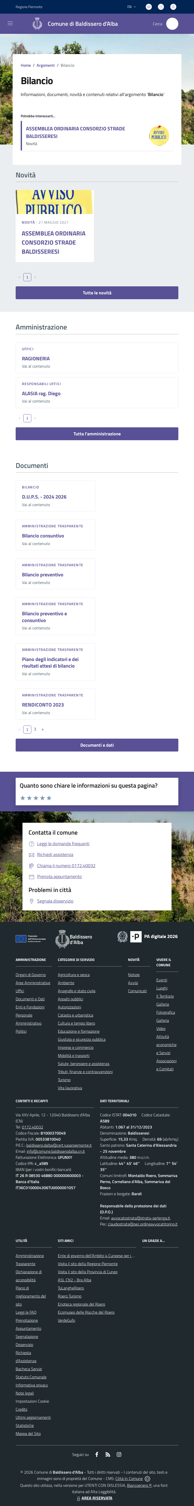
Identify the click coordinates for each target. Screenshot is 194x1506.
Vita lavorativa (70, 1088)
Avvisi (133, 983)
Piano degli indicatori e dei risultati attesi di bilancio (50, 662)
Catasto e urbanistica (75, 1015)
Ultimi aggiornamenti (33, 1417)
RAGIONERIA (36, 358)
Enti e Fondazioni (30, 1007)
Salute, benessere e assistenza (83, 1064)
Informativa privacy (32, 1385)
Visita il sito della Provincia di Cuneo (87, 1272)
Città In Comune (129, 1478)
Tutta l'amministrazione (97, 433)
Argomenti (46, 65)
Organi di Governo (31, 975)
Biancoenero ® (139, 1485)
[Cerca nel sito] (172, 24)
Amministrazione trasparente (52, 526)
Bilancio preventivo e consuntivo (44, 616)
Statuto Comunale (31, 1377)
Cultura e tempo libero (76, 1023)
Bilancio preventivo (42, 574)
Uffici (28, 348)
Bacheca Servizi (29, 1369)
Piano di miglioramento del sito (31, 1296)
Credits (21, 1409)
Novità (29, 222)
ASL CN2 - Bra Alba (74, 1280)
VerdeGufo (66, 1320)
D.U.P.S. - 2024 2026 (44, 497)
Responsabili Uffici (41, 383)
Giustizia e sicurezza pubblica (82, 1039)
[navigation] (10, 23)
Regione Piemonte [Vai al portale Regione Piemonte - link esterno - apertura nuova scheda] (29, 6)
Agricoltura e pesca (74, 975)
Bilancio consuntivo (43, 535)
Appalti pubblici (70, 999)
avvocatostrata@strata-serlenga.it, (141, 1218)
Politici (21, 1031)
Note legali (25, 1393)
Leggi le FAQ (26, 1312)
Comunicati (137, 991)
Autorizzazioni (69, 1007)
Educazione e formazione (79, 1031)
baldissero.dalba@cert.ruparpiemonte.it (59, 1145)
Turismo (64, 1080)
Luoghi (161, 988)
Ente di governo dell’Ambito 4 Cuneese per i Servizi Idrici (104, 1256)
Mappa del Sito (28, 1433)
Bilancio (30, 487)
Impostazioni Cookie (32, 1401)
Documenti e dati (97, 745)
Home (26, 65)
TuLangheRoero (71, 1288)
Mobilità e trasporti (73, 1055)
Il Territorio (165, 996)
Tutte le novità (97, 292)
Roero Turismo (69, 1296)
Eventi (161, 980)
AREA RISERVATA (94, 1498)
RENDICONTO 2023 (43, 705)
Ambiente (66, 983)
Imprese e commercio (75, 1047)
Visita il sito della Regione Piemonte (88, 1264)
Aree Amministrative (33, 983)
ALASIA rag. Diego (41, 393)
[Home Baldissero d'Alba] (72, 23)
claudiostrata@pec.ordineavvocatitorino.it (143, 1224)
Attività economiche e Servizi (166, 1044)
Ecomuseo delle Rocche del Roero (86, 1312)
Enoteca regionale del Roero (81, 1304)
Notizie (134, 975)
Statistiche (25, 1425)
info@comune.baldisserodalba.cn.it (56, 1151)
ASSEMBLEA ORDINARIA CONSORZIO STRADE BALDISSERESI (75, 132)
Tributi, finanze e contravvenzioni (85, 1072)
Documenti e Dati (30, 999)
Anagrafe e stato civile (76, 991)
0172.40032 (32, 1127)
